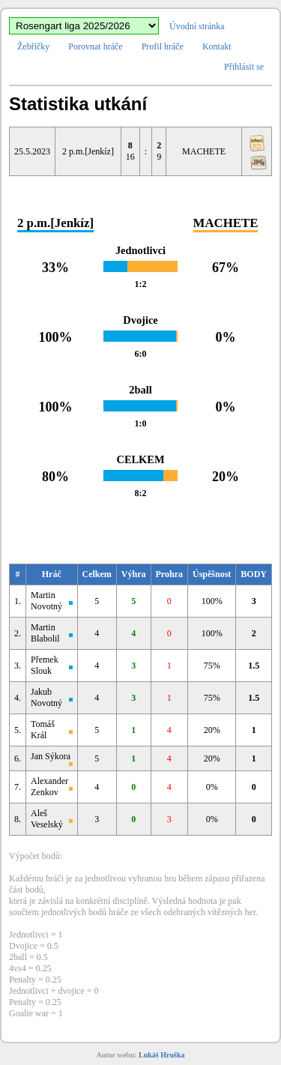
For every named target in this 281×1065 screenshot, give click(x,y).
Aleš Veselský (47, 819)
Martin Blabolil (45, 633)
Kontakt (217, 46)
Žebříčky (33, 46)
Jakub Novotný (46, 697)
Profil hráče (163, 46)
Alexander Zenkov (49, 786)
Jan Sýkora (50, 756)
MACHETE (204, 151)
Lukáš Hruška (161, 1055)
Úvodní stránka (197, 26)
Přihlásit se (244, 66)
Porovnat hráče (95, 46)
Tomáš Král (43, 729)
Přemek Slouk (44, 665)
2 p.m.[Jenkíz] (88, 151)
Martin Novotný (46, 601)
